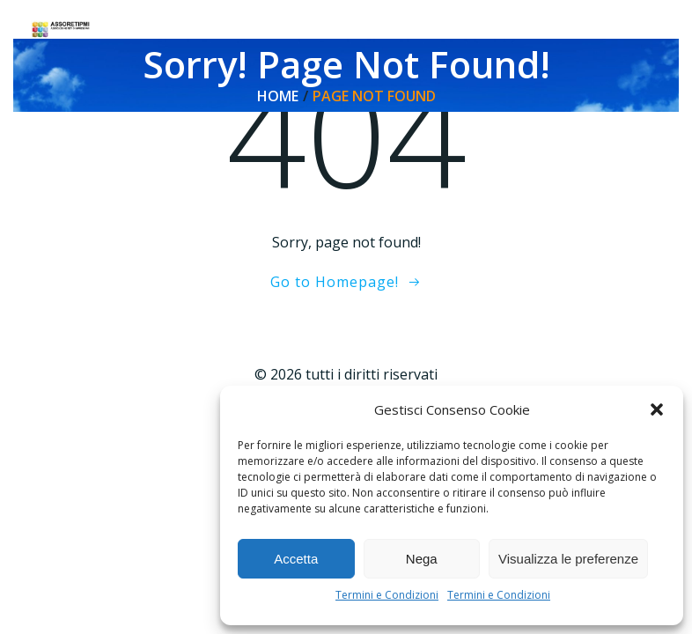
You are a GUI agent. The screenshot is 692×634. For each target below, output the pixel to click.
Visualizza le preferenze (568, 558)
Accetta (296, 558)
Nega (422, 558)
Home (277, 96)
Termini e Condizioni (386, 594)
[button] (657, 409)
